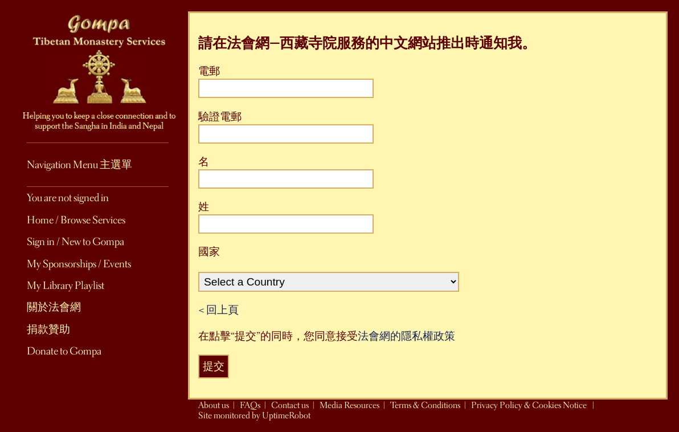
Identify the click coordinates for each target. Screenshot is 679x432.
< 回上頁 (218, 310)
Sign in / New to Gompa (75, 241)
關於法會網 (54, 307)
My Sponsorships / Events (79, 264)
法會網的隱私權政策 (406, 336)
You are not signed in (68, 197)
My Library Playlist (65, 285)
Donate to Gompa (64, 351)
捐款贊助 (48, 329)
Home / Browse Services (76, 220)
